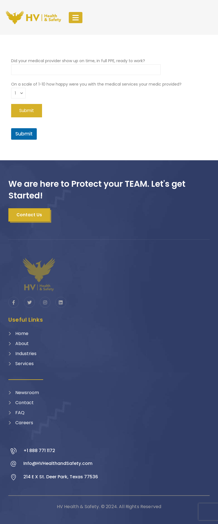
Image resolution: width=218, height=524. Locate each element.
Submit (24, 133)
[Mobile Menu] (75, 17)
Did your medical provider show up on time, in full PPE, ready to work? (86, 65)
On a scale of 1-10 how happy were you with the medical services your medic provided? (96, 88)
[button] (29, 215)
